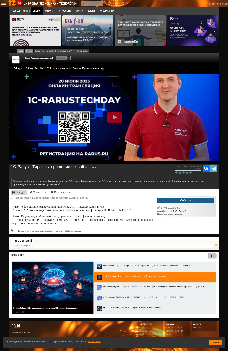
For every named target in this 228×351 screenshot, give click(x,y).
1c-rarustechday (46, 231)
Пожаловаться (61, 192)
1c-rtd (61, 231)
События (185, 200)
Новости (17, 255)
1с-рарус (22, 231)
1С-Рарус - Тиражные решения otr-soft (37, 58)
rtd (56, 231)
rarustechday (32, 231)
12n (15, 325)
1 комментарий (22, 240)
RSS (216, 245)
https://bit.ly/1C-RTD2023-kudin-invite (80, 206)
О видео (18, 192)
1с (15, 231)
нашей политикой (94, 342)
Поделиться (38, 192)
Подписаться (61, 58)
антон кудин (76, 231)
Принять (215, 342)
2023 (67, 231)
